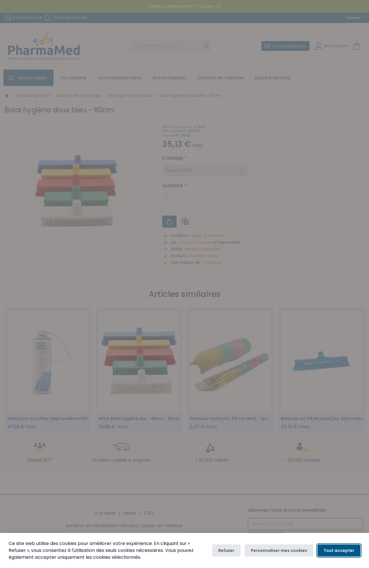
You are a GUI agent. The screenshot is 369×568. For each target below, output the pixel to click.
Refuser (226, 550)
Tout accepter (339, 550)
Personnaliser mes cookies (279, 550)
